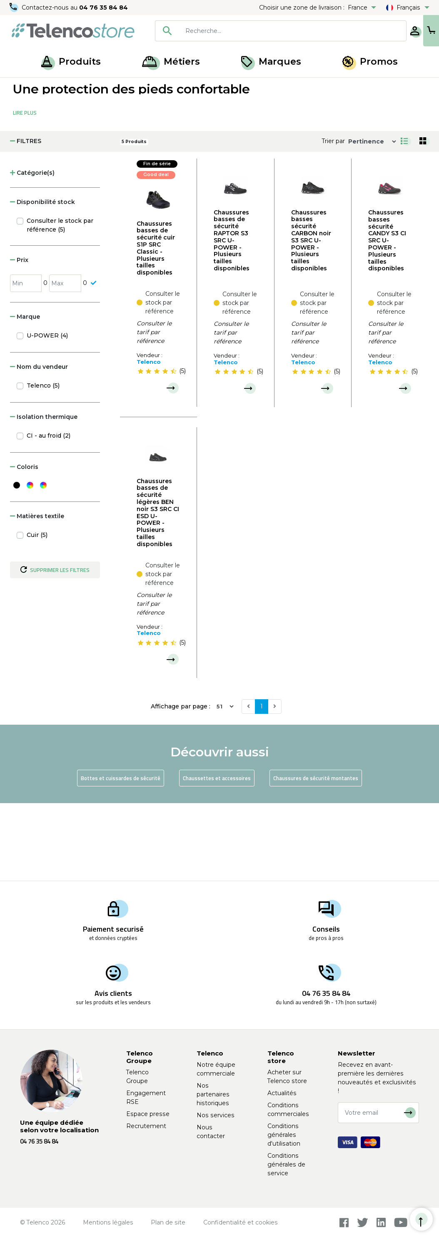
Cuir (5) (37, 612)
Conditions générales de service (286, 1164)
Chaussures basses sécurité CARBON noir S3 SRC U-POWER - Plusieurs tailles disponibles (311, 318)
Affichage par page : (180, 784)
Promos (370, 61)
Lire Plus (25, 190)
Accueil (22, 86)
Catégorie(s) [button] (32, 250)
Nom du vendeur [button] (39, 444)
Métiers (171, 61)
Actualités (282, 1093)
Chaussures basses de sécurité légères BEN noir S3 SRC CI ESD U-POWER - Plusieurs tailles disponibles (158, 590)
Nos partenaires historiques (213, 1094)
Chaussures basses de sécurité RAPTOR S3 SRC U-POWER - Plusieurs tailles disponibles (231, 318)
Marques (271, 61)
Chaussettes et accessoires (217, 856)
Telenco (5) (43, 463)
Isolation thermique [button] (43, 494)
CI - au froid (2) (48, 513)
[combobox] (254, 30)
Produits (71, 61)
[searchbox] (266, 30)
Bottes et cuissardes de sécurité (120, 856)
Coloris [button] (24, 544)
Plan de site (168, 1222)
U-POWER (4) (47, 413)
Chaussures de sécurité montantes (315, 856)
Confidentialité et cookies (240, 1222)
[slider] (157, 449)
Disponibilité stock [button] (42, 279)
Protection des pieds (102, 86)
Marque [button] (25, 394)
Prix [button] (19, 337)
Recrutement (146, 1126)
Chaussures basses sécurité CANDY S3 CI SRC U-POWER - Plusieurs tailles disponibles (387, 318)
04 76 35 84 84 (104, 7)
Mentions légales (108, 1222)
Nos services (215, 1115)
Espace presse (148, 1114)
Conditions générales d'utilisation (283, 1134)
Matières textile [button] (37, 593)
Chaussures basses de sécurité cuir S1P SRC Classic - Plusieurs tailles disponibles (156, 325)
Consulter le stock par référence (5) (60, 303)
